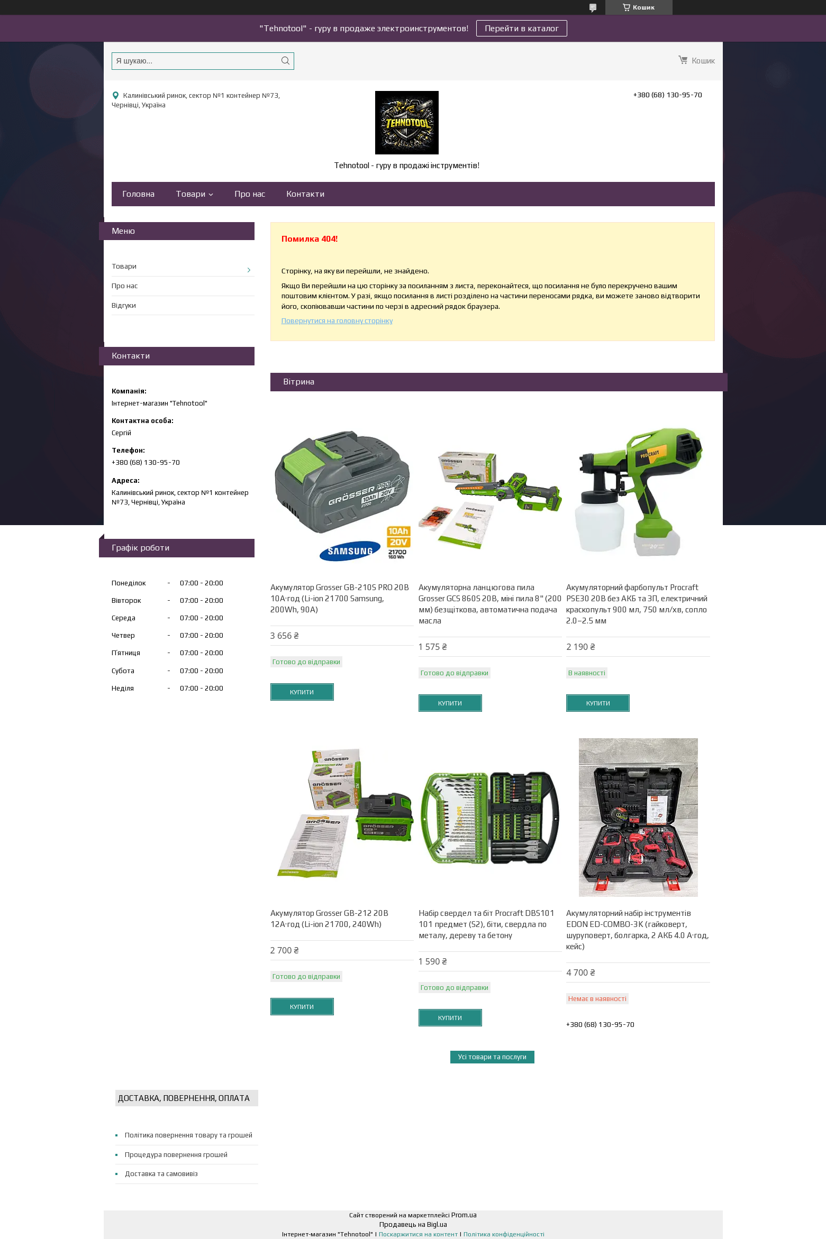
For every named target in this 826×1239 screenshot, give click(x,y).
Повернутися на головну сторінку (337, 320)
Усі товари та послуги (492, 1057)
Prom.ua (464, 1215)
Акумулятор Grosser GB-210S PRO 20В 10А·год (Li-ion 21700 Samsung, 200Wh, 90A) (339, 598)
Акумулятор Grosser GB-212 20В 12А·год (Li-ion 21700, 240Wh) (329, 918)
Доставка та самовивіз (161, 1174)
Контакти (305, 194)
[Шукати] (285, 60)
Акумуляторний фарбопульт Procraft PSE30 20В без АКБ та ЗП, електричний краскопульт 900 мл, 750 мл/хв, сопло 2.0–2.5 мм (636, 604)
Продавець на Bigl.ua (413, 1224)
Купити (302, 692)
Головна (138, 194)
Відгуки (124, 305)
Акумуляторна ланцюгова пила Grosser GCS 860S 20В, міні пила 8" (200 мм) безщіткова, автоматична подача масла (490, 604)
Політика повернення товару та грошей (188, 1135)
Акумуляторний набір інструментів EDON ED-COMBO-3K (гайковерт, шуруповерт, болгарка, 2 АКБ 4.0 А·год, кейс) (637, 929)
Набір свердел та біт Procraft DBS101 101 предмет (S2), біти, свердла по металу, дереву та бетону (487, 924)
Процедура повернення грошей (176, 1155)
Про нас (249, 194)
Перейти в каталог (522, 28)
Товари (190, 194)
